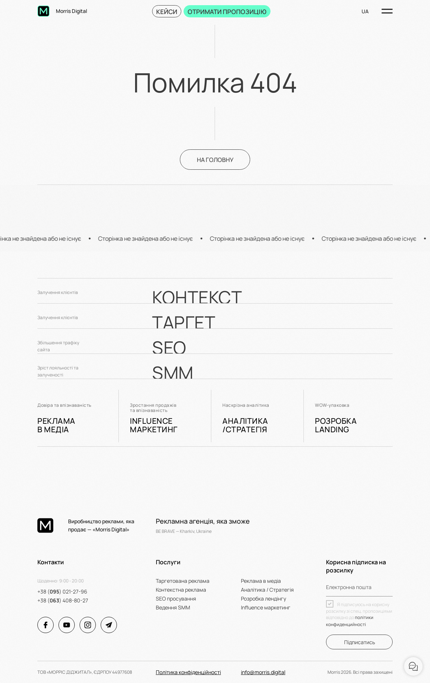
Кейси (166, 11)
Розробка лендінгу (263, 598)
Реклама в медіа (261, 580)
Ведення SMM (173, 607)
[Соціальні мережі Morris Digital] (45, 625)
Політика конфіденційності (188, 672)
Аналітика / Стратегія (267, 589)
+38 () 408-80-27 (62, 600)
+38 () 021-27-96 (62, 591)
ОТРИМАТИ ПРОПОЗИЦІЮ (227, 11)
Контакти (50, 562)
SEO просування (176, 598)
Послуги (168, 562)
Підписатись (359, 642)
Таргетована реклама (182, 580)
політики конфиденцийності (349, 621)
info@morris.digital (263, 672)
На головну (215, 160)
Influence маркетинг (265, 607)
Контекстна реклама (181, 589)
